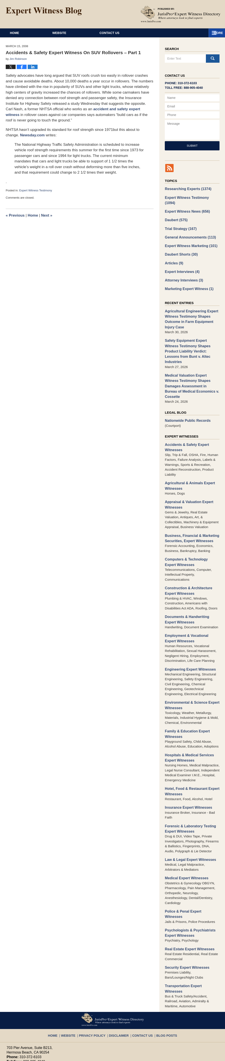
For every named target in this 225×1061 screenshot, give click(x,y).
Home (28, 33)
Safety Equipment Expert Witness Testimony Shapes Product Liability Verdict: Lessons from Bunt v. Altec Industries (191, 336)
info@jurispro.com (21, 1021)
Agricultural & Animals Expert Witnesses (188, 459)
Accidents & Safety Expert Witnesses (185, 421)
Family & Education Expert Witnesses (186, 700)
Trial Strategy (179, 221)
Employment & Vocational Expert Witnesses (190, 607)
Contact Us (150, 33)
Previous (15, 215)
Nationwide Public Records (186, 395)
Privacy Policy (96, 983)
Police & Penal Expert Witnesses (190, 874)
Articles (173, 254)
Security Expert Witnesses (185, 923)
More (215, 33)
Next (46, 215)
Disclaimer (119, 983)
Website (86, 33)
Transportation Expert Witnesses (190, 941)
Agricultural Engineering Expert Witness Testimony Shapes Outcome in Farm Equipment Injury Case (189, 308)
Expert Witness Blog (44, 11)
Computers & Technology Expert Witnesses (190, 533)
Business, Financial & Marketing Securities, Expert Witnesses (190, 510)
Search (213, 58)
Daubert (175, 213)
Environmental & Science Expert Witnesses (190, 672)
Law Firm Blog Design (197, 1055)
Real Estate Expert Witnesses (188, 905)
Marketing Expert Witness (187, 279)
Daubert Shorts (180, 246)
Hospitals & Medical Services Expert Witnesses (187, 723)
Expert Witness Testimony (35, 190)
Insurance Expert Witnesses (187, 772)
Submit (192, 145)
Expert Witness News (186, 205)
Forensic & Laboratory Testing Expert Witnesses (188, 792)
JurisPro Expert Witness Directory (61, 1055)
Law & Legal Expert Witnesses (188, 823)
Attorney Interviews (182, 270)
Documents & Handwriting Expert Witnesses (191, 588)
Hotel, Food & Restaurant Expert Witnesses (190, 756)
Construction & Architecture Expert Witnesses (187, 561)
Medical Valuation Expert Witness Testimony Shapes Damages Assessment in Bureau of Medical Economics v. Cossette (191, 364)
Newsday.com (32, 135)
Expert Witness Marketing (189, 238)
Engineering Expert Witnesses (188, 637)
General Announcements (188, 229)
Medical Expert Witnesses (185, 841)
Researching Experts (186, 188)
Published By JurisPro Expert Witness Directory (181, 14)
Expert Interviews (181, 262)
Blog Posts (162, 983)
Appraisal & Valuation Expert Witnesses (187, 477)
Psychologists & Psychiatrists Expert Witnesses (188, 889)
